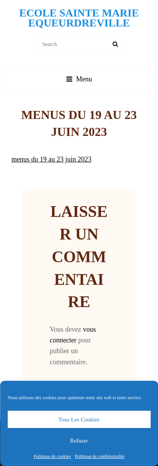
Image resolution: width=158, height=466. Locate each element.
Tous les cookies (79, 419)
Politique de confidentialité (99, 456)
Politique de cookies (52, 456)
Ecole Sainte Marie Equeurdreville (79, 18)
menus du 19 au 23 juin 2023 (51, 159)
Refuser (79, 441)
